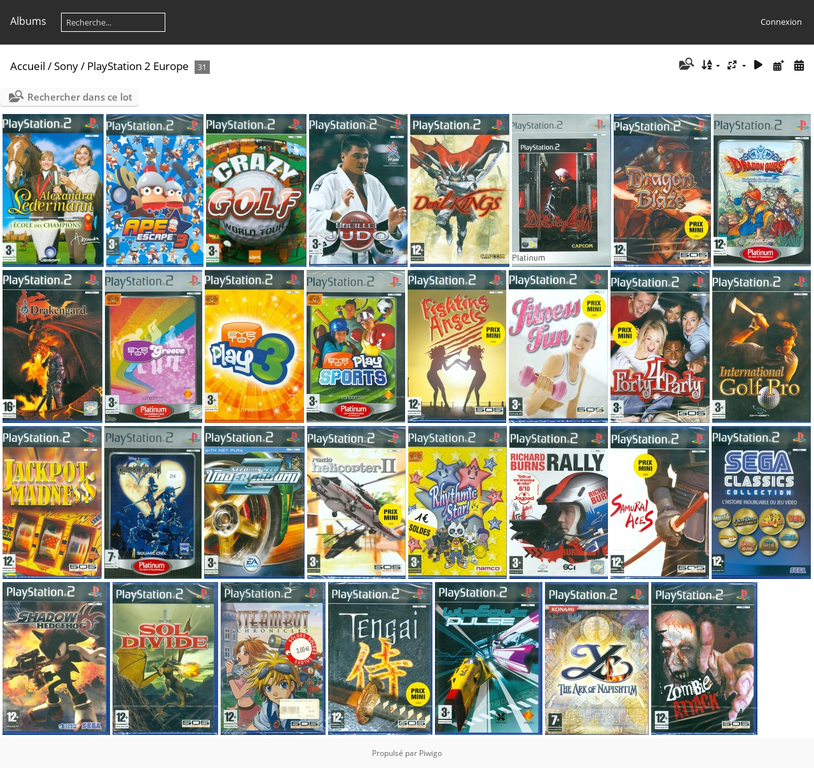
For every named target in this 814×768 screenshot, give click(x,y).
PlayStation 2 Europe (138, 66)
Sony (66, 66)
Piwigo (430, 753)
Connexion (781, 21)
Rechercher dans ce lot (79, 96)
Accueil (27, 66)
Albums (28, 21)
